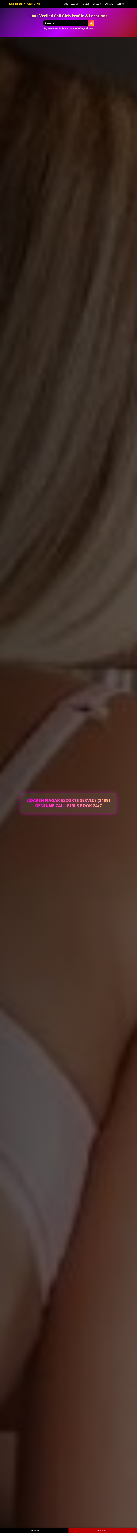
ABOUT (74, 3)
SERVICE (85, 3)
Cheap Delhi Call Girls (24, 4)
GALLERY (97, 3)
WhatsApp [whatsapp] (103, 1530)
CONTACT (120, 3)
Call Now (34, 1530)
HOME (65, 3)
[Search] (91, 23)
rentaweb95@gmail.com (81, 28)
